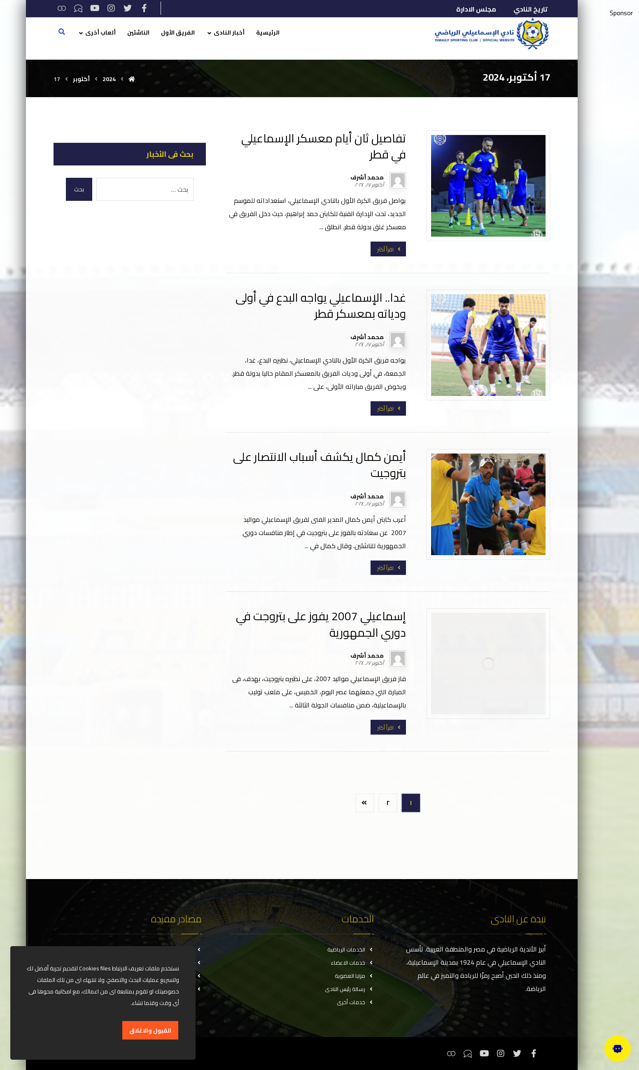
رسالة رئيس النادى (349, 989)
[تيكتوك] (78, 8)
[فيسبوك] (144, 8)
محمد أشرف (367, 177)
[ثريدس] (62, 8)
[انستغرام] (111, 8)
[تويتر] (127, 8)
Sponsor (621, 13)
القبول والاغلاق (150, 1030)
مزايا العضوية (354, 976)
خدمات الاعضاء (352, 963)
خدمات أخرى (355, 1002)
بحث (79, 189)
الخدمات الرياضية (350, 949)
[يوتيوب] (94, 8)
